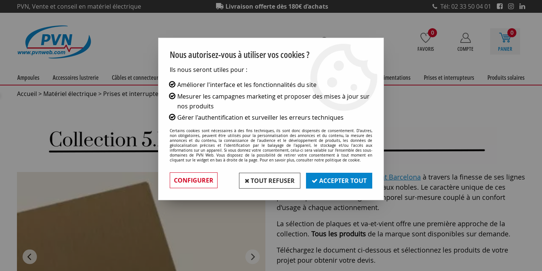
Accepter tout (338, 180)
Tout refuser (268, 180)
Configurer (193, 180)
